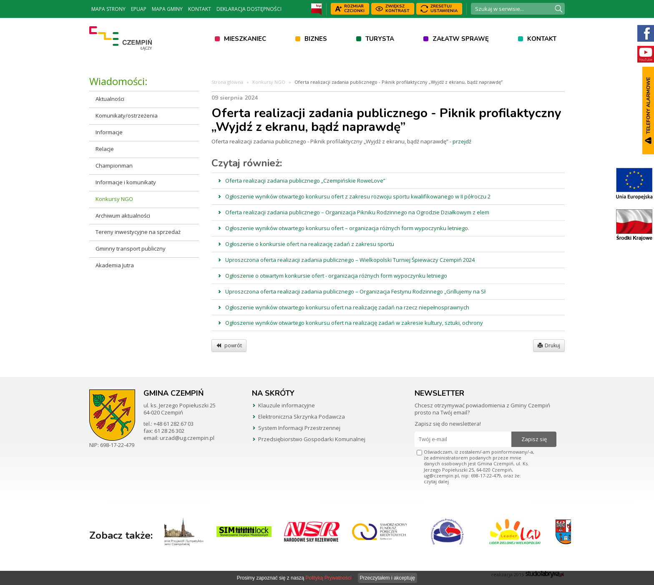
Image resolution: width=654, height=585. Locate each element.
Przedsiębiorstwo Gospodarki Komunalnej (311, 439)
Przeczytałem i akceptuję (387, 578)
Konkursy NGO (114, 199)
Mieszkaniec (245, 39)
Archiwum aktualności (123, 215)
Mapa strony (108, 9)
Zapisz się (534, 439)
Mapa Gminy (167, 9)
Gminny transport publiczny (131, 248)
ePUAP (138, 9)
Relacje (105, 149)
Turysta (379, 39)
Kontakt (199, 9)
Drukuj (549, 345)
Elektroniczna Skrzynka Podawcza (301, 416)
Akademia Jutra (115, 265)
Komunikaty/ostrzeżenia (127, 115)
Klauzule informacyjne (286, 405)
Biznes (315, 39)
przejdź (462, 141)
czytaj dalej (436, 481)
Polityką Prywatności (328, 578)
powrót (229, 345)
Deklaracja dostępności (249, 9)
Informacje (109, 132)
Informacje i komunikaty (126, 182)
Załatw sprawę (461, 39)
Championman (114, 165)
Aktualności (110, 99)
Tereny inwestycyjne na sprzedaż (138, 232)
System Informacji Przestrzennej (299, 428)
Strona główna (227, 82)
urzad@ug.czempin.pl (187, 438)
